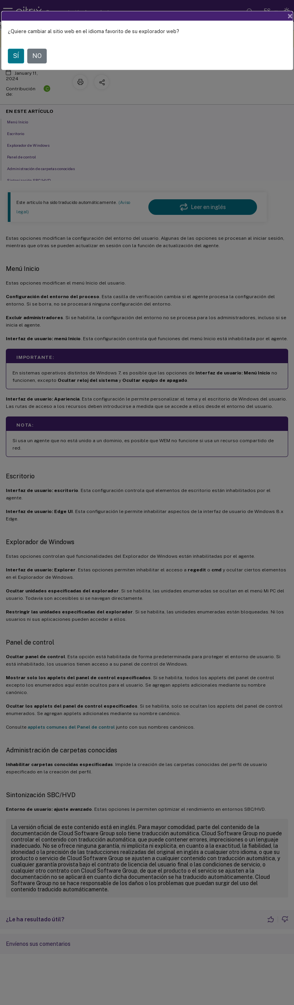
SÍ (16, 56)
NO (37, 56)
